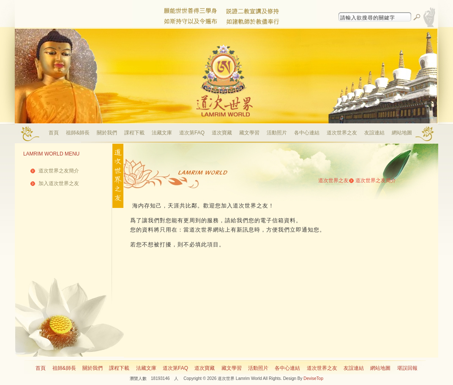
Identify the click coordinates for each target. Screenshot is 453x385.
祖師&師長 (78, 133)
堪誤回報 (407, 368)
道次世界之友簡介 (58, 171)
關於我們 (107, 133)
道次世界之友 (342, 133)
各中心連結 (306, 133)
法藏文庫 (162, 133)
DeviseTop (313, 378)
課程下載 (134, 133)
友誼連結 (374, 133)
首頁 (54, 133)
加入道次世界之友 (58, 183)
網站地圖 (402, 133)
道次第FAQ (192, 133)
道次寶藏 (222, 133)
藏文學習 (249, 133)
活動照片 (277, 133)
